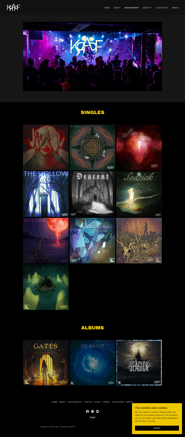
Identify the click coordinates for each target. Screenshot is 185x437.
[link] (13, 7)
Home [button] (54, 402)
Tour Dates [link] (162, 8)
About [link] (117, 8)
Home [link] (107, 8)
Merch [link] (175, 8)
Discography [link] (131, 8)
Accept (157, 428)
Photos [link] (88, 402)
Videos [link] (106, 402)
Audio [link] (97, 402)
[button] (147, 7)
